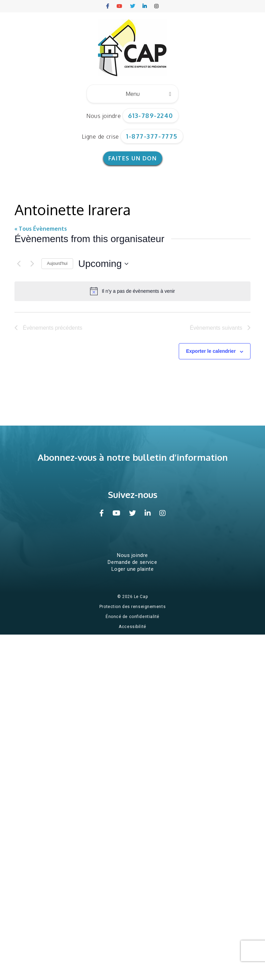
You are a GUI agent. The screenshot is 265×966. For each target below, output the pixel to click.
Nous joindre (103, 116)
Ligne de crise (100, 136)
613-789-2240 (150, 115)
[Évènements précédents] (18, 264)
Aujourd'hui (57, 263)
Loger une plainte (132, 569)
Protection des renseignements (132, 606)
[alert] (132, 291)
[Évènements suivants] (32, 264)
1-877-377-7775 (152, 136)
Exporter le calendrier (211, 351)
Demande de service (132, 562)
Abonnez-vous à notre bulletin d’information (133, 457)
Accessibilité (132, 626)
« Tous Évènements (40, 228)
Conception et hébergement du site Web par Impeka (134, 636)
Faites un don (132, 158)
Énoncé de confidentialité (132, 616)
